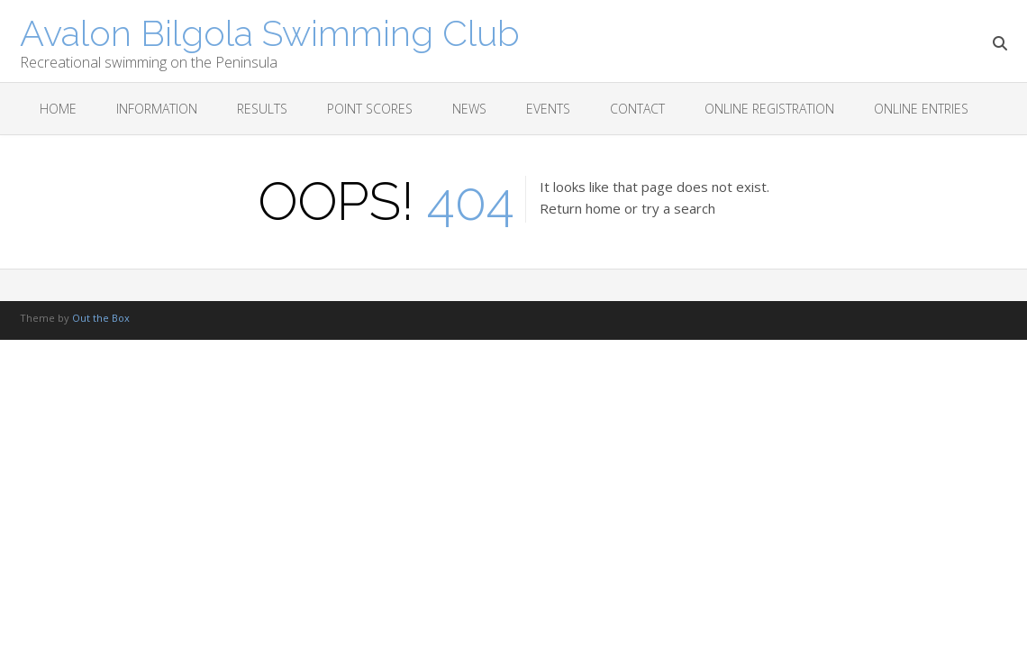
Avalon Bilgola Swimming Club (270, 31)
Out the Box (101, 317)
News (469, 108)
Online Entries (921, 108)
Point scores (370, 108)
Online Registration (769, 108)
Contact (637, 108)
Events (548, 108)
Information (156, 108)
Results (262, 108)
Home (58, 108)
